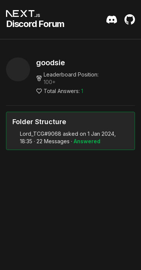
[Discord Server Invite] (111, 19)
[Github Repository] (129, 19)
